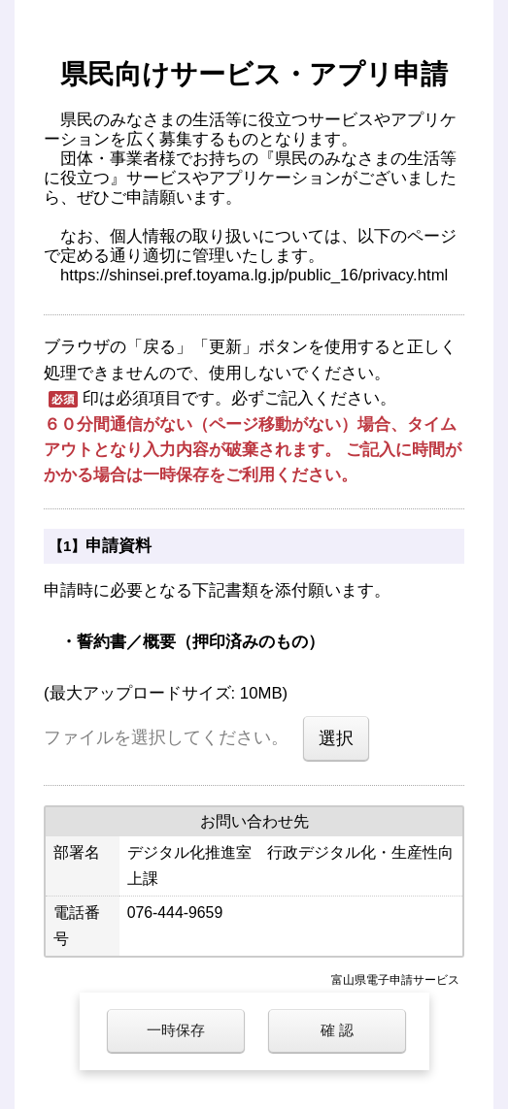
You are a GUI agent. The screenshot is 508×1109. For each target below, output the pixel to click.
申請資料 (118, 546)
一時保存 (176, 1030)
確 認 (337, 1030)
